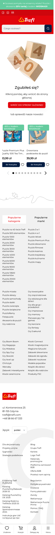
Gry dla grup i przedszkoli (34, 306)
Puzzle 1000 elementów (8, 238)
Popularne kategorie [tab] (14, 219)
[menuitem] (12, 444)
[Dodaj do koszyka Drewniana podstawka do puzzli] (13, 164)
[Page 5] (25, 173)
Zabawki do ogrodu (37, 356)
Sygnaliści (7, 452)
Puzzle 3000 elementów (8, 250)
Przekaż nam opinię (40, 474)
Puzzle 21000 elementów (8, 280)
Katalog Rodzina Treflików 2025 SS (10, 502)
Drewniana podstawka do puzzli (14, 152)
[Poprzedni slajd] (8, 173)
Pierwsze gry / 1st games (36, 319)
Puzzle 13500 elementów (8, 274)
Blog (32, 444)
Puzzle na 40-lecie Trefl (13, 229)
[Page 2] (16, 173)
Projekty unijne (9, 448)
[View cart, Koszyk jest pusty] (20, 530)
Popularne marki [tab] (41, 219)
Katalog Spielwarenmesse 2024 (11, 509)
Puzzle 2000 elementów (8, 244)
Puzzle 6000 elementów (8, 262)
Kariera (33, 452)
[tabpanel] (26, 300)
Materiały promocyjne (36, 460)
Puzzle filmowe (35, 248)
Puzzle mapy (34, 262)
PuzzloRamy (8, 313)
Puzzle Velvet (34, 237)
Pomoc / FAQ (36, 508)
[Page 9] (37, 173)
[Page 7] (31, 173)
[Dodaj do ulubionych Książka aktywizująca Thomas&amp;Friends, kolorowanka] (50, 164)
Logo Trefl (35, 455)
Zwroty (33, 495)
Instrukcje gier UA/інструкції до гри (11, 516)
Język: (6, 430)
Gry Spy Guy (8, 352)
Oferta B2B (35, 471)
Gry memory (34, 314)
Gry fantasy (33, 328)
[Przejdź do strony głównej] (27, 20)
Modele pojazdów (37, 363)
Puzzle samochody (11, 299)
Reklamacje (36, 499)
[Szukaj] (48, 28)
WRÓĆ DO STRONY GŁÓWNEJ (26, 105)
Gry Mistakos (8, 349)
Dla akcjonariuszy (11, 444)
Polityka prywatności (40, 484)
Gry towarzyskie (35, 291)
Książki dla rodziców (38, 370)
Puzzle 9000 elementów (8, 268)
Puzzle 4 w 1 (34, 233)
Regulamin (36, 480)
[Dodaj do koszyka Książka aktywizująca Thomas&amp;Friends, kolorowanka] (38, 164)
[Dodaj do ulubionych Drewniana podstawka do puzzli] (25, 164)
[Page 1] (13, 173)
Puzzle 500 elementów (13, 233)
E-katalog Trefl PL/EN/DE (9, 481)
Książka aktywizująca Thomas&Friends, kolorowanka (40, 152)
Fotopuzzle (7, 317)
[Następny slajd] (45, 173)
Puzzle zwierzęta (10, 306)
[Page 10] (40, 173)
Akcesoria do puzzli (11, 320)
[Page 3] (19, 173)
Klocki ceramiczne (11, 374)
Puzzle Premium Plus (38, 240)
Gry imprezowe (35, 311)
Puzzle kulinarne (36, 258)
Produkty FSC (34, 374)
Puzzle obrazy (9, 295)
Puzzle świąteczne (11, 310)
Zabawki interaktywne (13, 370)
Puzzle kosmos (35, 251)
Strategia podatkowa (12, 455)
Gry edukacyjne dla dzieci (37, 300)
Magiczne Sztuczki (37, 349)
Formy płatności (38, 491)
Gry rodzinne (8, 324)
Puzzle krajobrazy (36, 255)
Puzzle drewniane (37, 244)
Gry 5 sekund (34, 331)
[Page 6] (28, 173)
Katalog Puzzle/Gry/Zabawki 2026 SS (12, 489)
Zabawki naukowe (37, 359)
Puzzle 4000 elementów (8, 256)
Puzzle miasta (9, 291)
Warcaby (6, 367)
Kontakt (34, 512)
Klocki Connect (35, 341)
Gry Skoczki (8, 356)
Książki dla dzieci (36, 367)
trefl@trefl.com (11, 414)
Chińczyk (6, 363)
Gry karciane (34, 324)
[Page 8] (34, 173)
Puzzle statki (8, 302)
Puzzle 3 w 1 (33, 229)
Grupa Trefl (35, 448)
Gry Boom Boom (10, 341)
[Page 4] (22, 173)
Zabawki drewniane (38, 352)
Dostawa (34, 488)
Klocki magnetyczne (38, 345)
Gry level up (8, 359)
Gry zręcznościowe (37, 295)
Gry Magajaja (8, 345)
